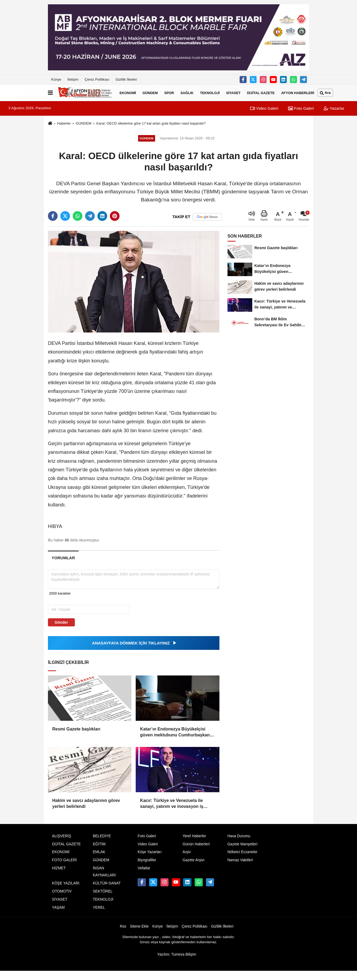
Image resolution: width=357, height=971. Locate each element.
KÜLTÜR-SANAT (107, 883)
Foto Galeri (301, 108)
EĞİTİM (99, 844)
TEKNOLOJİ (210, 93)
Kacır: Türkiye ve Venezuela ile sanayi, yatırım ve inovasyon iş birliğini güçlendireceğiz (171, 804)
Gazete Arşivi (193, 860)
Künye (56, 79)
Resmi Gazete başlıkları (76, 729)
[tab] (63, 558)
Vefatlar (144, 868)
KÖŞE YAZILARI (65, 883)
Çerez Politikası (97, 79)
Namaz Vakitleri (240, 860)
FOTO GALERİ (64, 860)
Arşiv (187, 852)
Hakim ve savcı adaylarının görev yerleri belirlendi (86, 803)
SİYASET (233, 93)
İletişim (72, 79)
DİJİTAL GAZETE (261, 93)
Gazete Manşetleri (243, 844)
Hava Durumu (239, 836)
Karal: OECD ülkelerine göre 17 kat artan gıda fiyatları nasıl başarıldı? (151, 123)
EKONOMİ (128, 93)
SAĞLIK (186, 93)
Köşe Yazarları (150, 852)
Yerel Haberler (194, 836)
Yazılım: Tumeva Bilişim (176, 954)
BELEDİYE (102, 836)
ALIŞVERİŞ (61, 836)
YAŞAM (58, 907)
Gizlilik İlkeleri (126, 79)
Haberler (64, 123)
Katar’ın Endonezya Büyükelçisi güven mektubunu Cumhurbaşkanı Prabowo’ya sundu (175, 732)
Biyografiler (147, 860)
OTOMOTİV (62, 891)
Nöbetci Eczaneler (243, 852)
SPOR (169, 93)
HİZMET (59, 868)
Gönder (61, 622)
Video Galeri (264, 108)
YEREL (99, 907)
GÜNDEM (150, 93)
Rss (123, 926)
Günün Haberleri (196, 844)
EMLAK (99, 852)
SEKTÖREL (103, 891)
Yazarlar (334, 108)
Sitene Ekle (139, 926)
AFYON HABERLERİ (297, 93)
